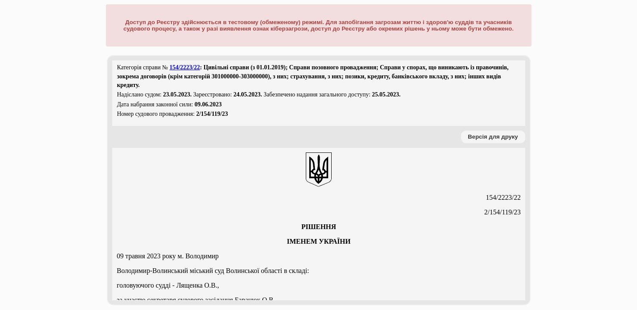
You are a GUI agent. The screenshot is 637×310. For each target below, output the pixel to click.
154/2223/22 (184, 67)
